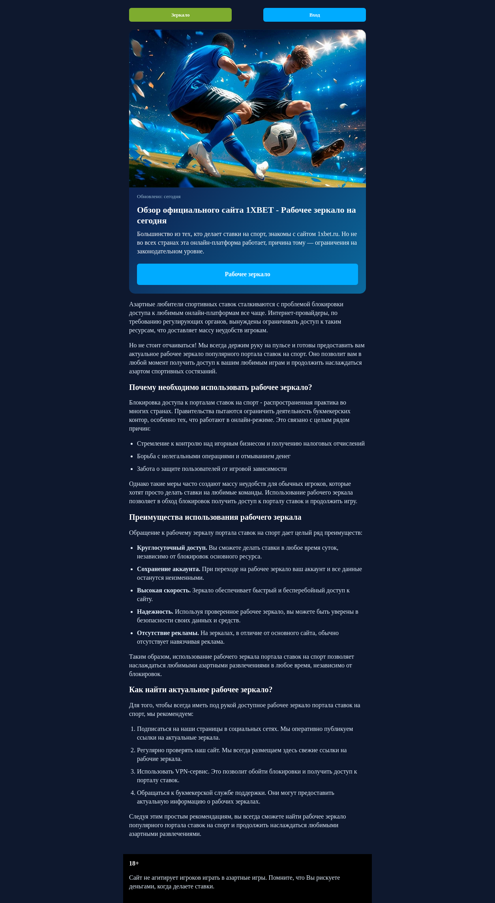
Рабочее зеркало (247, 274)
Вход (314, 15)
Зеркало (180, 15)
